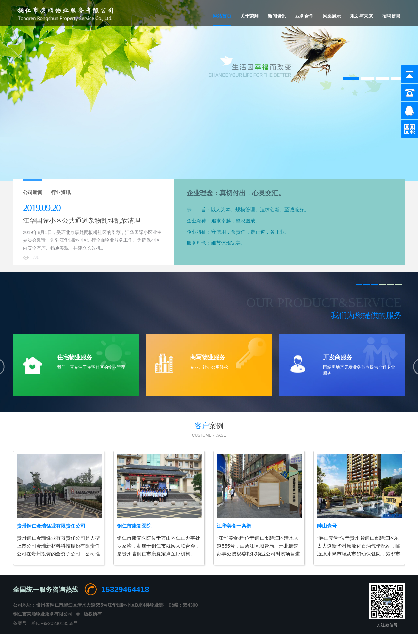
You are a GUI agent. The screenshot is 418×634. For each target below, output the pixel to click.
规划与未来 (361, 16)
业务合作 (304, 16)
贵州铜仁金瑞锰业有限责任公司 (51, 526)
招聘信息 (391, 16)
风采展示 (332, 16)
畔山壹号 (327, 526)
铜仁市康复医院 (134, 526)
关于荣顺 (249, 16)
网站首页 (222, 16)
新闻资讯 (277, 16)
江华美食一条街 (234, 526)
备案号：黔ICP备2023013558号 (45, 623)
